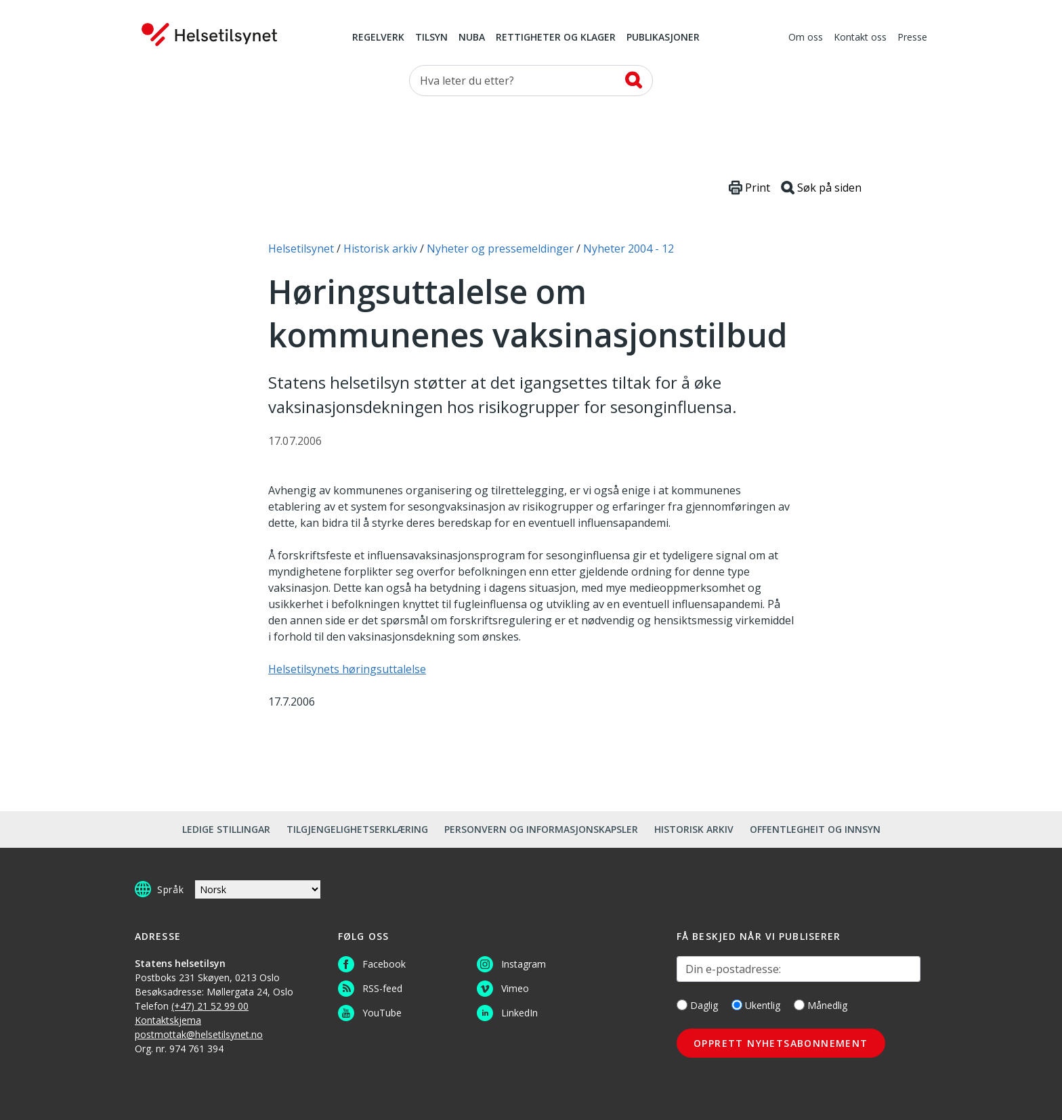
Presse (912, 38)
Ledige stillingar (226, 829)
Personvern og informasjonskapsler (541, 829)
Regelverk (378, 38)
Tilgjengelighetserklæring (357, 829)
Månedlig (820, 1005)
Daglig (697, 1005)
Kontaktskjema (168, 1020)
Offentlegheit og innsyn (815, 829)
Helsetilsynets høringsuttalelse (347, 669)
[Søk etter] (531, 80)
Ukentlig (755, 1005)
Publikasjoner (663, 38)
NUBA (472, 38)
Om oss (805, 38)
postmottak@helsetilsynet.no (199, 1034)
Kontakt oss (860, 38)
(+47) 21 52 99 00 (210, 1005)
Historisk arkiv (694, 829)
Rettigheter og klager (556, 38)
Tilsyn (431, 38)
